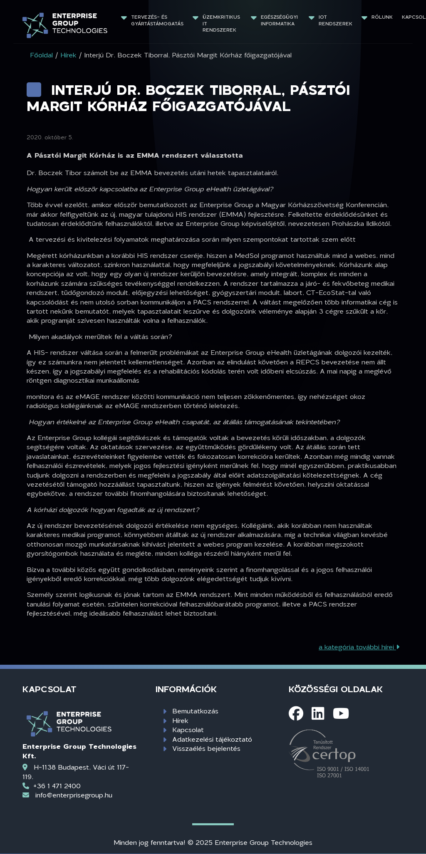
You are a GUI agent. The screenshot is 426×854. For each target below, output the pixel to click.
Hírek (180, 720)
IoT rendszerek (335, 20)
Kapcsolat (188, 729)
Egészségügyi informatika (280, 20)
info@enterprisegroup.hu (73, 795)
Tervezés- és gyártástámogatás (157, 20)
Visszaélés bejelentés (206, 748)
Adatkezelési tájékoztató (212, 739)
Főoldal (41, 55)
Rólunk (382, 16)
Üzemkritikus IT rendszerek (222, 23)
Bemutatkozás (195, 711)
